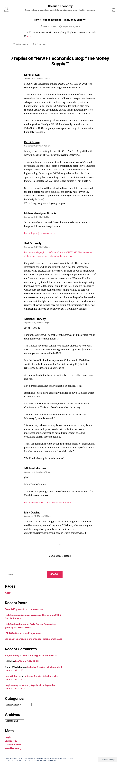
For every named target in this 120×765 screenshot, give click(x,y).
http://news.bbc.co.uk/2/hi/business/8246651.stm (49, 502)
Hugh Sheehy (12, 655)
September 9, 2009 (71, 26)
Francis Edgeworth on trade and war (24, 609)
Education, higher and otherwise (40, 655)
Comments (13, 745)
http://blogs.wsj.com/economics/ (41, 233)
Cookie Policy (51, 760)
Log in (8, 737)
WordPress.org (13, 748)
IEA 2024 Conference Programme (23, 633)
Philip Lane (50, 26)
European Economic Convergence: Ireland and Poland (33, 639)
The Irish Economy (60, 6)
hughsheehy (11, 685)
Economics (23, 44)
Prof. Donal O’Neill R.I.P (27, 661)
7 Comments (41, 44)
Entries (11, 741)
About (8, 593)
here (29, 36)
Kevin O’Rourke (13, 676)
